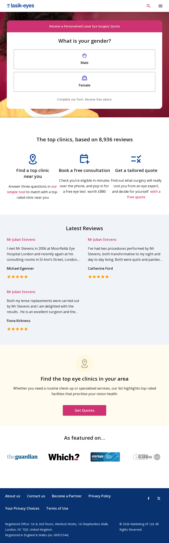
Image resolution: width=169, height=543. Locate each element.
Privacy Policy (100, 496)
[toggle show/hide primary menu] (160, 6)
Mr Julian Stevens (21, 239)
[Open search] (148, 6)
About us (12, 496)
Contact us (36, 496)
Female (84, 82)
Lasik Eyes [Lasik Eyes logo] (20, 6)
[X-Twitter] (159, 498)
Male (85, 59)
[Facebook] (148, 498)
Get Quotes (85, 410)
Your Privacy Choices (22, 508)
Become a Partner (67, 496)
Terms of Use (57, 508)
